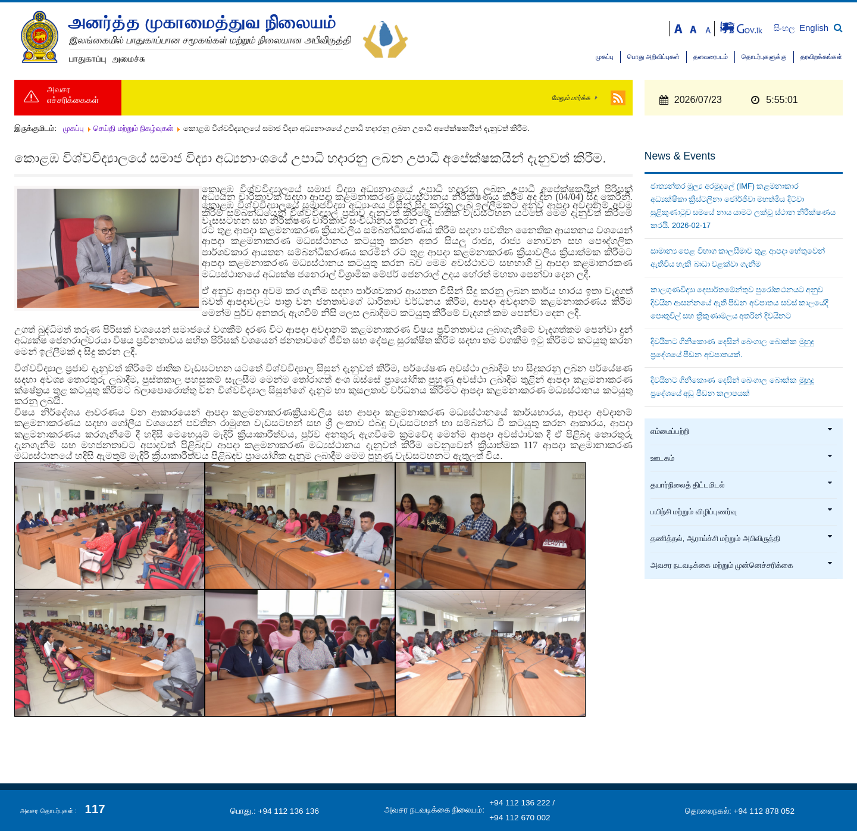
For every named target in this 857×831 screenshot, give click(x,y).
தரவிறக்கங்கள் (821, 57)
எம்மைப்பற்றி (741, 431)
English (813, 28)
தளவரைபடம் (710, 57)
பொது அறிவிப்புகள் (653, 57)
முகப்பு (605, 57)
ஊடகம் (741, 458)
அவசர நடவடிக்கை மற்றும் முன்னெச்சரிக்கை (741, 565)
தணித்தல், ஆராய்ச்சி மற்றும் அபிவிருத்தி (741, 539)
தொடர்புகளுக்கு (764, 57)
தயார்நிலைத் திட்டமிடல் (741, 485)
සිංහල (785, 28)
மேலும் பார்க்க (571, 97)
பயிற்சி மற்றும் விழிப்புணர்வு (741, 512)
